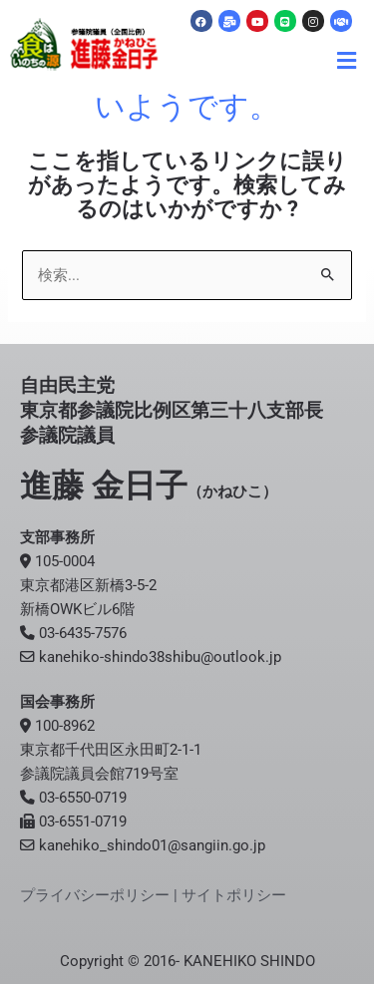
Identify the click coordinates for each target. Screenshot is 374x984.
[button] (347, 61)
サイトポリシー (234, 895)
